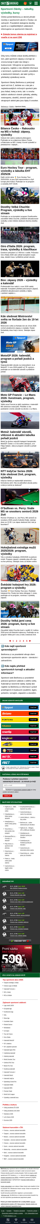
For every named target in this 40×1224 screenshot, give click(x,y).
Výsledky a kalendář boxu (11, 1097)
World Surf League (9, 1094)
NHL (5, 1015)
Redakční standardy (19, 1211)
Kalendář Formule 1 (9, 989)
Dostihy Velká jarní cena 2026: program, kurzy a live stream (18, 624)
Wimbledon (7, 1027)
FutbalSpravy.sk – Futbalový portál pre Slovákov (25, 843)
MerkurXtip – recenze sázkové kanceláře (15, 1149)
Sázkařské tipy (8, 881)
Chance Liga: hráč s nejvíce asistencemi (21, 902)
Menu (36, 3)
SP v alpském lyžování (10, 1046)
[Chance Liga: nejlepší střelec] (5, 934)
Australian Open (8, 1021)
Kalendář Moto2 (8, 1075)
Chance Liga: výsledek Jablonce (19, 922)
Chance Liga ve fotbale (10, 986)
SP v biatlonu (8, 1043)
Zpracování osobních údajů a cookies (12, 1213)
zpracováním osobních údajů (22, 790)
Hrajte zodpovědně (6, 1186)
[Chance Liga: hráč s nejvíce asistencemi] (5, 900)
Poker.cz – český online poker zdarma (10, 861)
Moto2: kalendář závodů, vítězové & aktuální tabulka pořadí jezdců (18, 435)
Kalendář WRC (8, 1088)
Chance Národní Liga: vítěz (17, 895)
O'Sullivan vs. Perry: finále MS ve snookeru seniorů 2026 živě (19, 511)
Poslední (30, 641)
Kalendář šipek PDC (9, 1050)
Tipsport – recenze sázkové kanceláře (14, 1133)
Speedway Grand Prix (10, 1081)
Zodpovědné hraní (6, 1180)
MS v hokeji (7, 992)
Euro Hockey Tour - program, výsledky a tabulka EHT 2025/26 (19, 170)
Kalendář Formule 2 (9, 1072)
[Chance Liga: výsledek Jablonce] (5, 921)
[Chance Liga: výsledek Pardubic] (5, 927)
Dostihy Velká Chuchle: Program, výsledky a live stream (16, 210)
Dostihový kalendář (9, 1069)
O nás (2, 1211)
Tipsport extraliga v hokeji (11, 982)
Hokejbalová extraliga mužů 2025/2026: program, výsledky (18, 550)
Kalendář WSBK (8, 1085)
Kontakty (9, 1211)
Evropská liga (8, 1008)
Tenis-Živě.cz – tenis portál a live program (10, 831)
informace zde (5, 1195)
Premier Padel (8, 1091)
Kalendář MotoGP (9, 1040)
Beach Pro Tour (8, 1066)
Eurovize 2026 (8, 1120)
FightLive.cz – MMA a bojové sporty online (10, 809)
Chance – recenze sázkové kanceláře (14, 1143)
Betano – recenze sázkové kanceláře (14, 1136)
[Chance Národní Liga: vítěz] (5, 894)
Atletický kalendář (9, 1056)
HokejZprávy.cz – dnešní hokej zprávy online (10, 824)
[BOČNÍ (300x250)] (16, 971)
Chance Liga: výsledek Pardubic (19, 929)
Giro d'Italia (7, 1037)
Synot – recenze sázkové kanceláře (14, 1146)
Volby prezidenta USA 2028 (12, 1110)
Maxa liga (6, 1018)
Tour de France (8, 1034)
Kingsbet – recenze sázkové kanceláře (15, 1156)
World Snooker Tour (9, 1059)
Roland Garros (8, 1024)
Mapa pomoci (21, 1204)
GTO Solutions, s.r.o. (10, 1216)
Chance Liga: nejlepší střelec (18, 935)
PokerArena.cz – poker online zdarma (9, 853)
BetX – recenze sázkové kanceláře (14, 1152)
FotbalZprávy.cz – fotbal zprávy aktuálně (10, 816)
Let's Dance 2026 (9, 1117)
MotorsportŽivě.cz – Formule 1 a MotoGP (10, 838)
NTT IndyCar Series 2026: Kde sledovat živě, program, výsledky (18, 474)
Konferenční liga (8, 1012)
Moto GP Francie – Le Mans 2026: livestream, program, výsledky (18, 398)
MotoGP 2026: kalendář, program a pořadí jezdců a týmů (17, 358)
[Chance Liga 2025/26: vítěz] (5, 907)
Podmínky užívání (32, 1211)
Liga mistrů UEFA (9, 1005)
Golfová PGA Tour (9, 1062)
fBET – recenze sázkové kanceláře (14, 1159)
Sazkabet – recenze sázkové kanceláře (15, 1140)
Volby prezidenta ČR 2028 (11, 1107)
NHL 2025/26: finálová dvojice (18, 888)
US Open (6, 1031)
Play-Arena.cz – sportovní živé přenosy (9, 846)
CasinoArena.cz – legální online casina (10, 868)
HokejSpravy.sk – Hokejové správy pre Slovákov (26, 835)
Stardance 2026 (8, 1114)
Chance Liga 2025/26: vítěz (18, 908)
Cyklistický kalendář (9, 1053)
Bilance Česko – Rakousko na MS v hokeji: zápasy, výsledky (18, 131)
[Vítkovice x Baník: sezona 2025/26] (5, 914)
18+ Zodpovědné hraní (31, 1213)
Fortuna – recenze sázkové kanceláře (14, 1130)
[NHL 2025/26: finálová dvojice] (5, 887)
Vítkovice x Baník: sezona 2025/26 (20, 915)
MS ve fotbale (8, 995)
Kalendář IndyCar (9, 1078)
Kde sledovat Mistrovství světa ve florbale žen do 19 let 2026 (19, 319)
